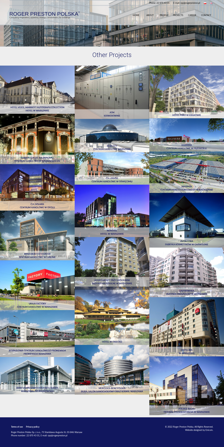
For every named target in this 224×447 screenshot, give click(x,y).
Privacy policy (32, 426)
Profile (164, 15)
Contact (206, 15)
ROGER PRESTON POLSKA (44, 14)
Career (192, 15)
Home (136, 15)
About (150, 15)
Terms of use (17, 426)
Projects (178, 15)
